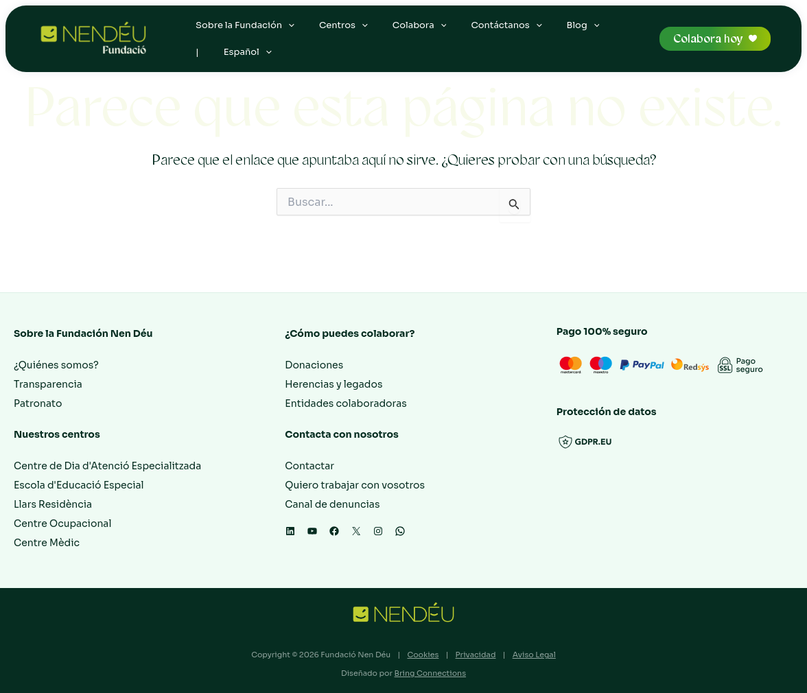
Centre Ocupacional (62, 523)
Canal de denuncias (332, 504)
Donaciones (314, 365)
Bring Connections (430, 673)
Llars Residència (53, 504)
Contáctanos (487, 31)
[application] (285, 31)
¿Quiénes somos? (56, 365)
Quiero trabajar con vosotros (355, 485)
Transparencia (48, 384)
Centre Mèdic (47, 543)
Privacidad (476, 654)
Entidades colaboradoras (346, 403)
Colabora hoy (707, 50)
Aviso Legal (534, 654)
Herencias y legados (333, 384)
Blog (558, 31)
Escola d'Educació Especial (79, 485)
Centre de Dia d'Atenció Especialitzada (107, 466)
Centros (335, 31)
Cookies (422, 654)
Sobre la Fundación (242, 31)
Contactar (309, 466)
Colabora (406, 31)
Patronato (38, 403)
